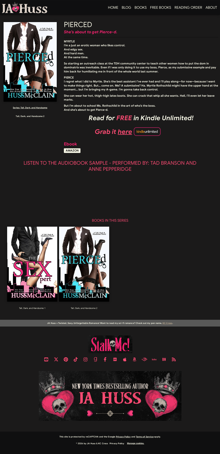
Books (141, 7)
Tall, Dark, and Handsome (34, 107)
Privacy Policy (123, 436)
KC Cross (167, 323)
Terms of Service (145, 436)
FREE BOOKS (160, 7)
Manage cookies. (135, 443)
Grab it (113, 132)
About (211, 7)
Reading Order (188, 7)
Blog (126, 7)
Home (113, 7)
